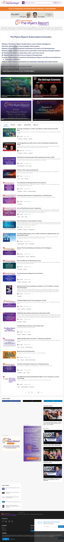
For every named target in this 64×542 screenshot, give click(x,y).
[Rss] (12, 517)
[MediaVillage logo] (9, 510)
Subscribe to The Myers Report (24, 510)
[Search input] (33, 2)
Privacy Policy (4, 526)
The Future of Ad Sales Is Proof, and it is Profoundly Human (33, 364)
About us (35, 125)
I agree (5, 539)
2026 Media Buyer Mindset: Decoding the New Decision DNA (33, 313)
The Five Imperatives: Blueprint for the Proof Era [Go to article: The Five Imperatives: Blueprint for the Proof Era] (13, 484)
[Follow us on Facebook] (3, 517)
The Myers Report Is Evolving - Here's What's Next (30, 326)
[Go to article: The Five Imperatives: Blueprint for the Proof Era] (4, 484)
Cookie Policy (4, 527)
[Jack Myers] (20, 136)
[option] (32, 53)
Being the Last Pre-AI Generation (26, 351)
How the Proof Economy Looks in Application (29, 208)
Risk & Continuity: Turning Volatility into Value (29, 221)
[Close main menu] (61, 533)
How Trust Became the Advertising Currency (29, 260)
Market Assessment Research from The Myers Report (18, 71)
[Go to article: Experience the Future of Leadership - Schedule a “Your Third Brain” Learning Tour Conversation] (4, 502)
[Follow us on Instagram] (9, 517)
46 (38, 392)
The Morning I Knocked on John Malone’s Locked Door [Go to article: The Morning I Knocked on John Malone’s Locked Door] (12, 489)
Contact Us (4, 524)
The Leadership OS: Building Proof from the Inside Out (31, 182)
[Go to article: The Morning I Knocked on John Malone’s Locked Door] (4, 488)
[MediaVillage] (11, 2)
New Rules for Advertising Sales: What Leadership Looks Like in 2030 (35, 157)
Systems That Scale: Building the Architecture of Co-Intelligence (34, 248)
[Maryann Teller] (20, 150)
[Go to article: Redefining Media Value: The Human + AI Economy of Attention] (4, 493)
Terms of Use (4, 528)
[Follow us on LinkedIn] (6, 517)
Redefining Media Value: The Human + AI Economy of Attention (34, 338)
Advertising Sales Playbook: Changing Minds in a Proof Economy (34, 195)
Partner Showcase (5, 529)
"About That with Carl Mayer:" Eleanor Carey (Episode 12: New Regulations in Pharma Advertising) (52, 475)
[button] (62, 2)
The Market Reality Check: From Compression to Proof (31, 300)
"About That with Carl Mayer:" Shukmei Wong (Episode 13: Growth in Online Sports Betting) (52, 443)
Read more (13, 539)
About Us (3, 523)
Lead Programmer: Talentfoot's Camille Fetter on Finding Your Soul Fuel (51, 459)
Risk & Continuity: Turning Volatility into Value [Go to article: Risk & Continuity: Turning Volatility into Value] (13, 497)
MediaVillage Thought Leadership (37, 510)
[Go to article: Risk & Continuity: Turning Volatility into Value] (4, 497)
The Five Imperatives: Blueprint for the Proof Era (30, 273)
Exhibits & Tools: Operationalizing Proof (27, 170)
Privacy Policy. (51, 536)
